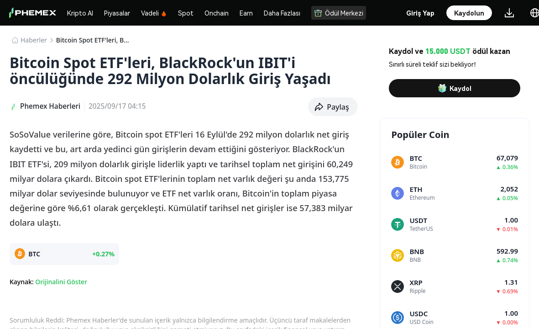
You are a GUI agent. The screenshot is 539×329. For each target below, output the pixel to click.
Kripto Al (80, 13)
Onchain (216, 13)
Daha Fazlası (282, 13)
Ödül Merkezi (338, 13)
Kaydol (454, 88)
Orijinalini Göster (61, 281)
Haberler (34, 40)
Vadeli (154, 13)
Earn (246, 13)
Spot (186, 13)
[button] (333, 107)
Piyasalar (117, 13)
